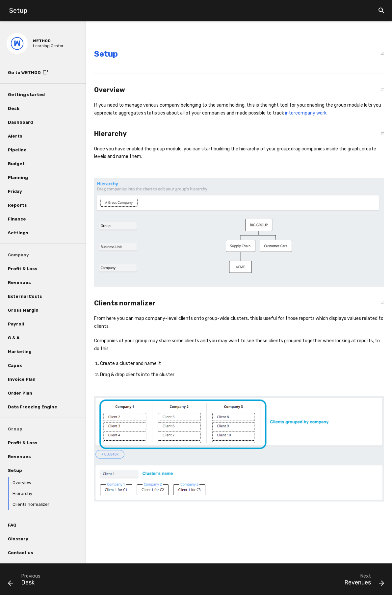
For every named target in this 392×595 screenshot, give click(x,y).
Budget (16, 163)
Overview (22, 482)
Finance (17, 219)
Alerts (15, 136)
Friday (15, 191)
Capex (15, 365)
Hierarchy (22, 493)
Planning (18, 177)
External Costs (25, 296)
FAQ (12, 525)
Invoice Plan (22, 379)
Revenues (19, 282)
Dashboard (20, 122)
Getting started (26, 94)
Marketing (20, 351)
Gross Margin (23, 310)
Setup (15, 470)
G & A (13, 337)
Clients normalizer (31, 504)
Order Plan (20, 393)
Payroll (16, 324)
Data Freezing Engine (32, 406)
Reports (17, 205)
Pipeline (17, 149)
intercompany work (306, 113)
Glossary (18, 538)
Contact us (20, 552)
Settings (18, 232)
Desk (13, 108)
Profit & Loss (23, 268)
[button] (381, 10)
